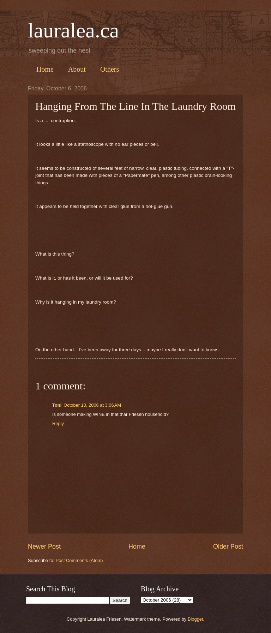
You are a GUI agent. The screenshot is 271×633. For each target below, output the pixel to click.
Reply (58, 423)
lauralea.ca (73, 30)
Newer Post (44, 546)
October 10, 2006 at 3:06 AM (92, 405)
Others (109, 69)
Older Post (228, 546)
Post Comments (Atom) (79, 560)
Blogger (195, 619)
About (77, 69)
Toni (56, 405)
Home (45, 69)
